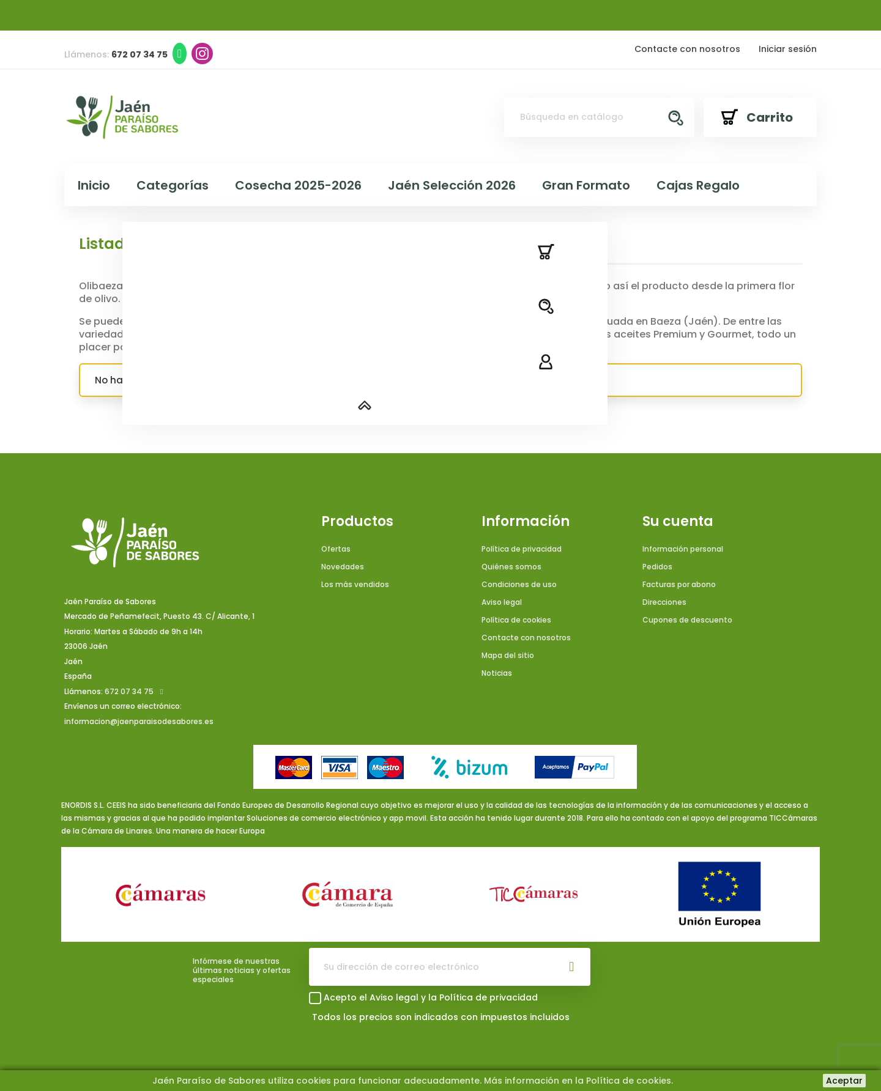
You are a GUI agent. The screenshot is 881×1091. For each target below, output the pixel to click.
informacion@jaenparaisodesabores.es (139, 721)
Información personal (682, 549)
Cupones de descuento (687, 620)
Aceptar (844, 1080)
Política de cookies (516, 620)
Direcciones (664, 602)
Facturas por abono (679, 584)
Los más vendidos (355, 584)
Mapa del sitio (507, 655)
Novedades (342, 566)
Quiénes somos (511, 566)
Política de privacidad (521, 549)
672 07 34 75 (129, 691)
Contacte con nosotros (687, 49)
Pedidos (657, 566)
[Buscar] (599, 117)
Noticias (496, 673)
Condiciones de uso (519, 584)
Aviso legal (501, 602)
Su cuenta (677, 521)
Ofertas (336, 549)
